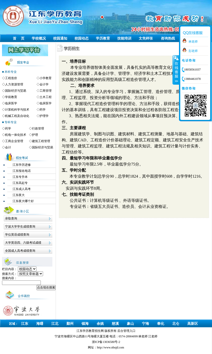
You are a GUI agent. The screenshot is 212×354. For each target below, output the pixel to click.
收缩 (176, 70)
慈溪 (115, 324)
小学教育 (46, 78)
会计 (8, 147)
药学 (43, 109)
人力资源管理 (14, 84)
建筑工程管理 (41, 141)
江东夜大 (19, 195)
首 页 (18, 38)
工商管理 (46, 90)
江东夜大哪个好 (23, 201)
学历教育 (103, 38)
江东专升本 (20, 177)
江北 (54, 324)
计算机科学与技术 (17, 109)
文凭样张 (146, 38)
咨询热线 (168, 38)
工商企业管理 (14, 141)
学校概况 (39, 38)
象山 (130, 324)
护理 (35, 135)
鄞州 (70, 324)
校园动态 (82, 38)
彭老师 (193, 51)
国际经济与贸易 (15, 90)
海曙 (39, 324)
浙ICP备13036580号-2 (106, 342)
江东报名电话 (22, 171)
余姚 (100, 324)
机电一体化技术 (15, 135)
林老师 (193, 41)
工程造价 (11, 78)
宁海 (145, 324)
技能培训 (124, 38)
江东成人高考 (22, 189)
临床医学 (11, 103)
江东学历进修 (22, 165)
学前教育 (11, 97)
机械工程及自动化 (17, 116)
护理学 (44, 116)
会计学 (44, 84)
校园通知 (60, 38)
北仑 (175, 324)
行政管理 (38, 128)
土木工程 (46, 97)
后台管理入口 (126, 331)
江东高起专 (20, 183)
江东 (24, 324)
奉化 (160, 324)
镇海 (85, 324)
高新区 (192, 324)
